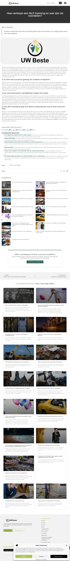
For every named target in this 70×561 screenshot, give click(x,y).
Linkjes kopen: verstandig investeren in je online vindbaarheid (46, 539)
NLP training (41, 73)
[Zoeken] (60, 3)
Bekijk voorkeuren (59, 556)
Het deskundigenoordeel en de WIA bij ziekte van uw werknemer (24, 156)
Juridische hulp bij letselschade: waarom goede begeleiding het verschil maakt (50, 457)
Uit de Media (43, 533)
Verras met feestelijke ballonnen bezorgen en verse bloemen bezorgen (51, 305)
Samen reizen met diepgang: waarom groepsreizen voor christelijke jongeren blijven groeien (22, 224)
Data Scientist (8, 147)
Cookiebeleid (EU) (45, 529)
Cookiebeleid (38, 559)
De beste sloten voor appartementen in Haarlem (23, 206)
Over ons (43, 520)
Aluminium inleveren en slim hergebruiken (22, 231)
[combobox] (52, 3)
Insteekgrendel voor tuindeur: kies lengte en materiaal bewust (16, 335)
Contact (43, 526)
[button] (66, 545)
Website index (44, 535)
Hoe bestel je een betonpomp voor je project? (22, 198)
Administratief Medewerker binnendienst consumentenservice (23, 142)
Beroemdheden (44, 531)
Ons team (43, 522)
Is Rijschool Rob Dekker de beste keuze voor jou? (57, 214)
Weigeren (41, 556)
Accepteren (23, 556)
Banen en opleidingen (7, 27)
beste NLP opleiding (52, 119)
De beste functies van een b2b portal (20, 239)
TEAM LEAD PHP (9, 138)
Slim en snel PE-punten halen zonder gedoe (22, 182)
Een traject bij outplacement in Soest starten (18, 135)
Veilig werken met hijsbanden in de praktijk (49, 500)
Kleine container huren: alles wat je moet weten (57, 198)
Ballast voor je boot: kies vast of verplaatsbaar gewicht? (49, 335)
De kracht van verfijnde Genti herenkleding (56, 223)
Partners (43, 524)
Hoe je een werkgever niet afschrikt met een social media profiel (24, 150)
